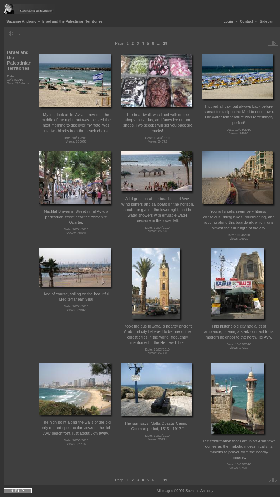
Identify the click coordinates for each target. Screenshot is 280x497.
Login (228, 21)
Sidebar (266, 21)
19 (165, 43)
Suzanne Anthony (21, 21)
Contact (246, 21)
